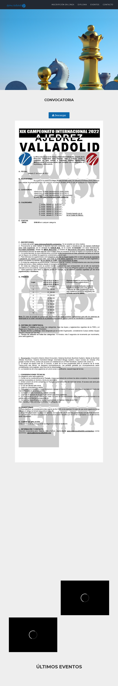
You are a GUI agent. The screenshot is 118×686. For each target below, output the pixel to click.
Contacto (108, 5)
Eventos (94, 5)
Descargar (59, 115)
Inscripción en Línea (62, 5)
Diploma (82, 5)
